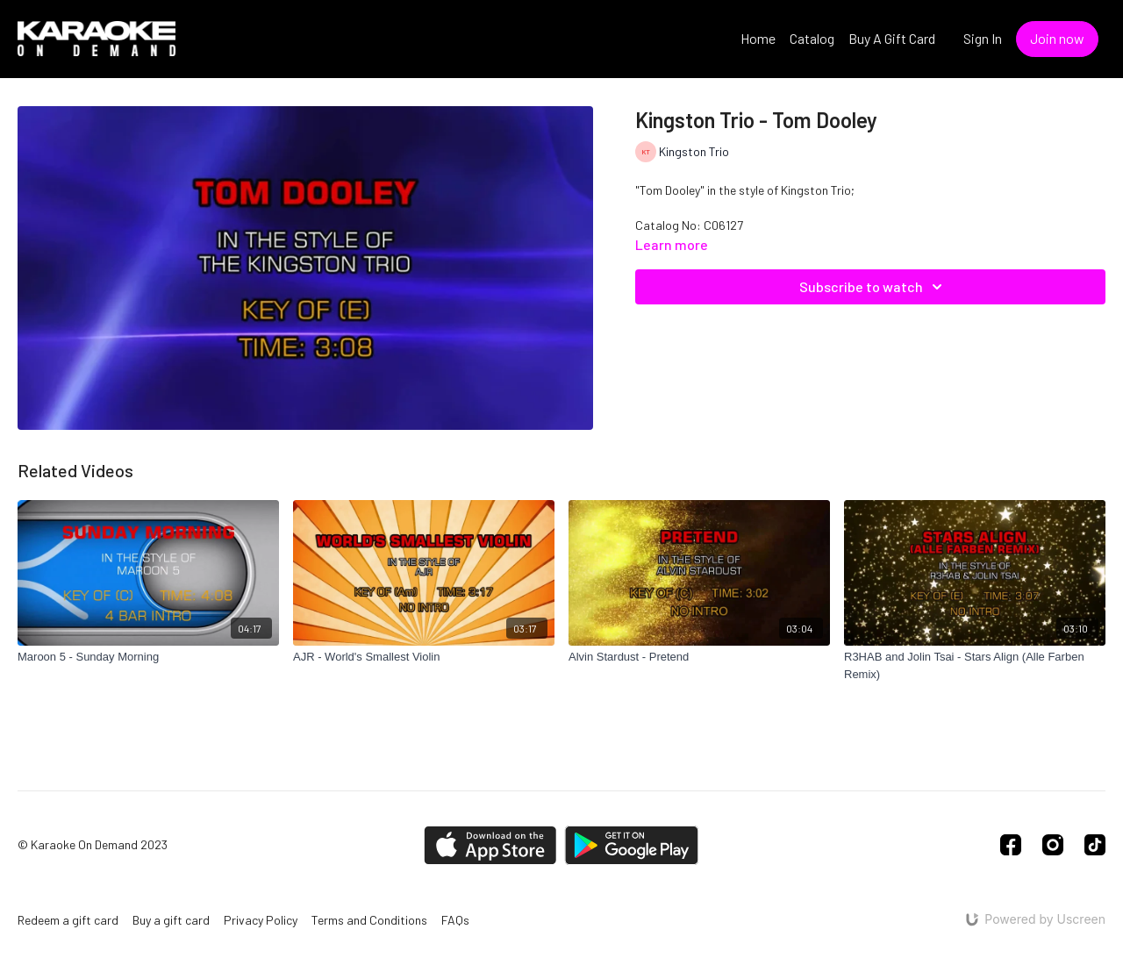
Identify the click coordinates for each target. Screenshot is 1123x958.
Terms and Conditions (369, 919)
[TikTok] (1094, 844)
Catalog (812, 38)
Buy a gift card (171, 919)
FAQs (455, 919)
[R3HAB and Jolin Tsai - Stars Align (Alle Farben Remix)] (974, 665)
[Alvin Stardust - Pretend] (699, 657)
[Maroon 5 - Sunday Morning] (148, 657)
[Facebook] (1010, 844)
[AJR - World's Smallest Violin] (423, 657)
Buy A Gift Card (891, 38)
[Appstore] (490, 845)
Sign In (982, 38)
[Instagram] (1052, 844)
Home (758, 38)
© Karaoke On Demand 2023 (93, 845)
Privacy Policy (260, 919)
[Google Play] (631, 845)
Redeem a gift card (68, 919)
